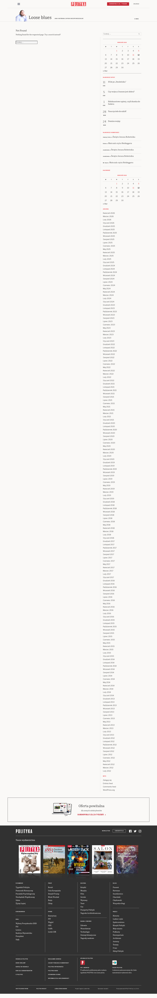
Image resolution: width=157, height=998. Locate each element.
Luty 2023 (107, 339)
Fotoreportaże (118, 936)
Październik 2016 (110, 588)
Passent (116, 888)
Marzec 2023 (108, 335)
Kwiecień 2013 (109, 726)
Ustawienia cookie (54, 975)
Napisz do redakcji (22, 968)
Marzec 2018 (108, 532)
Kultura (83, 884)
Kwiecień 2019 (109, 490)
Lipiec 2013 (107, 716)
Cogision (81, 989)
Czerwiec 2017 (109, 562)
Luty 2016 (107, 614)
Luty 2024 (107, 299)
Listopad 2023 (109, 309)
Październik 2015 (110, 628)
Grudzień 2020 (109, 424)
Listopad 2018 (108, 506)
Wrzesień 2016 (109, 591)
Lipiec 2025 (107, 244)
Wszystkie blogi (119, 904)
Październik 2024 (110, 273)
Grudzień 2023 (109, 306)
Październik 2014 (110, 667)
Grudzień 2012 (109, 739)
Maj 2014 (106, 683)
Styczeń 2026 (108, 224)
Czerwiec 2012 (109, 759)
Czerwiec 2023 (109, 326)
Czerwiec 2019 (109, 483)
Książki (83, 888)
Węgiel (50, 923)
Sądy (17, 940)
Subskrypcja (119, 832)
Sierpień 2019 (108, 477)
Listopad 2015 (108, 624)
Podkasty (116, 932)
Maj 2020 (107, 447)
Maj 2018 (106, 526)
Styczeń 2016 (108, 618)
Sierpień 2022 (108, 358)
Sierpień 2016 (108, 595)
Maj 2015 (106, 644)
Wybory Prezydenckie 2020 (26, 924)
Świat (50, 884)
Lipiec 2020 (108, 440)
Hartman (116, 891)
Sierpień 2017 (108, 555)
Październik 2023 (110, 313)
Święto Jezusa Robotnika (124, 138)
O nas (115, 949)
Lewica (18, 931)
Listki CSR (52, 932)
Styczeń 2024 (108, 303)
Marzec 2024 (108, 296)
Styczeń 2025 (108, 263)
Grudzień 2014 (109, 660)
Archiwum (117, 939)
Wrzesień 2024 (109, 276)
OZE (49, 926)
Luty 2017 (107, 575)
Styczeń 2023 (108, 342)
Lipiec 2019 (107, 480)
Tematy (116, 945)
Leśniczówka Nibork (61, 989)
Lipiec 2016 (107, 598)
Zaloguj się (107, 781)
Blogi (115, 884)
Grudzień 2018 (109, 503)
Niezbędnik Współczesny (25, 898)
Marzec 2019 (108, 493)
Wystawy (83, 901)
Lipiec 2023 (108, 322)
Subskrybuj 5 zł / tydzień (118, 4)
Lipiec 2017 (107, 559)
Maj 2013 (106, 723)
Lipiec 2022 (107, 362)
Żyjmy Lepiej (21, 904)
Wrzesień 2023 (109, 316)
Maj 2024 (107, 290)
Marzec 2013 (108, 729)
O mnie (136, 20)
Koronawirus (20, 912)
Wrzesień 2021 (109, 395)
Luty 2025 (107, 260)
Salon (18, 901)
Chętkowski (117, 901)
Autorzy (116, 942)
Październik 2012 (110, 746)
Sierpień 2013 (108, 713)
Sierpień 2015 (108, 634)
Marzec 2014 (108, 690)
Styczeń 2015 (108, 657)
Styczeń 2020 (108, 460)
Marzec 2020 (108, 454)
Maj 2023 (107, 329)
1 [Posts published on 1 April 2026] (116, 52)
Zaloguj (136, 4)
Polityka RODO (53, 971)
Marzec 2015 (108, 651)
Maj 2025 (106, 250)
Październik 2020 (110, 431)
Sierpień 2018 (108, 516)
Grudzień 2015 (109, 621)
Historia (116, 916)
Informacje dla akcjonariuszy (58, 979)
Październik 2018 (110, 509)
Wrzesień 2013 (109, 710)
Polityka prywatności (55, 968)
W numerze (19, 884)
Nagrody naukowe (87, 939)
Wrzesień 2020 (109, 434)
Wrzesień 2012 (109, 749)
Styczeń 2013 (108, 736)
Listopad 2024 (109, 270)
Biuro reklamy (21, 964)
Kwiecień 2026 (109, 214)
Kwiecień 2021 (108, 411)
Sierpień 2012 (108, 752)
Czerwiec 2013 (109, 719)
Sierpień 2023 (108, 319)
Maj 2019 (106, 486)
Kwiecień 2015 (108, 647)
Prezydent (20, 937)
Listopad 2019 (108, 467)
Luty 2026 (107, 221)
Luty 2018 (107, 536)
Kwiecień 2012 (108, 765)
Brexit (50, 888)
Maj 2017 (106, 565)
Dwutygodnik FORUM (22, 989)
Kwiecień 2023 (109, 332)
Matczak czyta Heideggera (120, 144)
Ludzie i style (118, 920)
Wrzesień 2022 (109, 355)
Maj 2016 (106, 605)
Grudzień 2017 (109, 542)
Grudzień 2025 (109, 227)
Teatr (82, 904)
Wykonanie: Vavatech (103, 989)
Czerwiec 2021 (109, 404)
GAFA (50, 929)
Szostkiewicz (118, 895)
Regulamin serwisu (54, 960)
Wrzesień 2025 (109, 237)
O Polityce (19, 975)
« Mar (105, 72)
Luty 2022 (107, 378)
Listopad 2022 (109, 349)
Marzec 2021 (108, 414)
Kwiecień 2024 (109, 293)
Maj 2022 (106, 368)
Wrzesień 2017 (109, 552)
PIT (49, 920)
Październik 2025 (110, 234)
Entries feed (108, 784)
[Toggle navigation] (19, 4)
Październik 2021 (110, 391)
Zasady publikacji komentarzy (58, 964)
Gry (81, 907)
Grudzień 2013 (109, 700)
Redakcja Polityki (22, 960)
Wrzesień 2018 (109, 513)
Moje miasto (117, 929)
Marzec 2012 (108, 769)
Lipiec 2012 (107, 756)
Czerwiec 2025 (109, 247)
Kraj (17, 920)
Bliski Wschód (53, 898)
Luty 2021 (107, 418)
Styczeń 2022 (108, 381)
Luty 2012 (107, 772)
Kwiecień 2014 (108, 687)
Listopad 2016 (108, 585)
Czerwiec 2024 (109, 286)
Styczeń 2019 (108, 500)
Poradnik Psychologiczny (25, 895)
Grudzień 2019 (109, 463)
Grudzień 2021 (109, 385)
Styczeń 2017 (108, 578)
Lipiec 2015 (107, 637)
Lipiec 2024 (108, 283)
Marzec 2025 (108, 257)
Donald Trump (53, 895)
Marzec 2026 (108, 217)
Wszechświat (85, 929)
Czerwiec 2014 (109, 680)
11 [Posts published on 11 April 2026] (133, 56)
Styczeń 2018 (108, 539)
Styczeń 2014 (108, 696)
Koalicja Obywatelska (24, 934)
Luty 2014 (107, 693)
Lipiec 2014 (107, 677)
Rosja (50, 901)
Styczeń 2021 (108, 421)
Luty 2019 (107, 496)
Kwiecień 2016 (109, 608)
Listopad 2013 (108, 703)
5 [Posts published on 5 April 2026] (138, 52)
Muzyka (83, 891)
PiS (17, 927)
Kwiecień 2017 (108, 568)
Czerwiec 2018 (109, 523)
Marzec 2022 (108, 375)
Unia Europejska (54, 891)
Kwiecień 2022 (109, 372)
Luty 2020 (107, 457)
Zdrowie (83, 926)
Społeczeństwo (118, 923)
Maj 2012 (106, 762)
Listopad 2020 (109, 427)
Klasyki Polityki (119, 926)
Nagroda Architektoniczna (90, 914)
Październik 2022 (110, 352)
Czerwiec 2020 (109, 444)
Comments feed (109, 788)
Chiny (50, 904)
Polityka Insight (41, 989)
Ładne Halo (87, 989)
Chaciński (116, 898)
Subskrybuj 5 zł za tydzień (90, 816)
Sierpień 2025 (108, 240)
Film (82, 895)
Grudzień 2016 (109, 582)
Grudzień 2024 (109, 267)
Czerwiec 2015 (109, 641)
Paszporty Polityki (87, 911)
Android (86, 968)
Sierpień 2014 (108, 673)
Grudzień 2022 (109, 345)
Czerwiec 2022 (109, 365)
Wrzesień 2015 (109, 631)
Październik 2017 (110, 549)
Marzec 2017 (108, 572)
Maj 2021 (106, 408)
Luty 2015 (107, 654)
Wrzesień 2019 (109, 473)
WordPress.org (109, 791)
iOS (81, 968)
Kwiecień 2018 (109, 529)
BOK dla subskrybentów (24, 971)
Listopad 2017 (108, 546)
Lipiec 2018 (107, 519)
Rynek (50, 912)
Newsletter (106, 832)
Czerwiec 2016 (109, 601)
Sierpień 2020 (108, 437)
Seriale (83, 898)
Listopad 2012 (108, 742)
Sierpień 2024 (108, 280)
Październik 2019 (110, 470)
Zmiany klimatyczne (88, 936)
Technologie (85, 932)
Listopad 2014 (108, 664)
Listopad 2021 (108, 388)
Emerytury (52, 916)
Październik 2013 (110, 706)
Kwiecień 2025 (109, 253)
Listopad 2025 (109, 230)
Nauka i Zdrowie (85, 922)
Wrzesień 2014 (109, 670)
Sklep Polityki (118, 952)
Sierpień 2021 (108, 398)
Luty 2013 (107, 733)
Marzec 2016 (108, 611)
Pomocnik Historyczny (24, 891)
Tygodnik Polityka (23, 888)
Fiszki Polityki (117, 968)
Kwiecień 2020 (109, 450)
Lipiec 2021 (107, 401)
